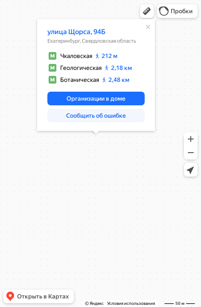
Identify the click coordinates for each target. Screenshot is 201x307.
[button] (147, 11)
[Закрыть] (148, 26)
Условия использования (131, 303)
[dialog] (96, 75)
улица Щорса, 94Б (76, 32)
